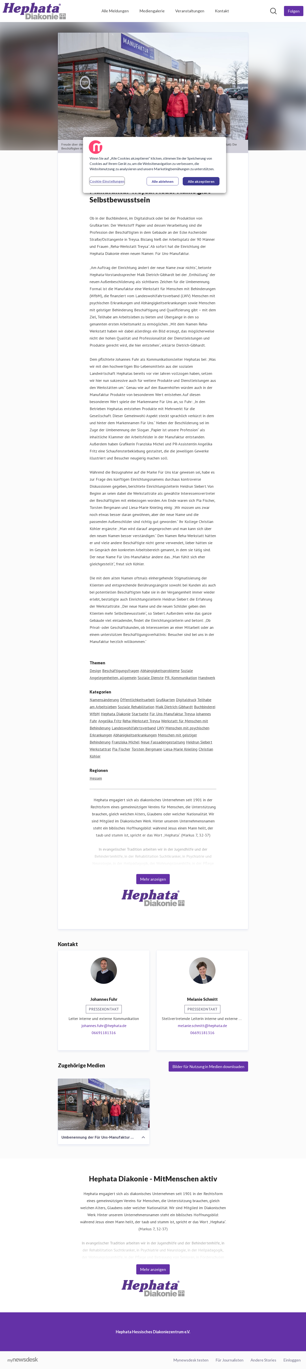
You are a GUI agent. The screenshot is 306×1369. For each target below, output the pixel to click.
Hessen (96, 778)
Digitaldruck (186, 699)
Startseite (140, 713)
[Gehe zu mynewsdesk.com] (22, 1360)
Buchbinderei (204, 706)
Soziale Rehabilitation (136, 706)
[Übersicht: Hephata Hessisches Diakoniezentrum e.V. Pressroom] (34, 11)
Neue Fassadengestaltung (163, 742)
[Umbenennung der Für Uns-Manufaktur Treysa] (103, 1104)
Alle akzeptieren (201, 181)
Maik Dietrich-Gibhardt (174, 706)
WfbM (95, 713)
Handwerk (206, 677)
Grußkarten (165, 699)
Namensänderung (104, 699)
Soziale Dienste (151, 677)
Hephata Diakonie (116, 713)
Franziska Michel (126, 742)
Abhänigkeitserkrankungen (135, 735)
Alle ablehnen (162, 181)
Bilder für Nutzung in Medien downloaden (208, 1066)
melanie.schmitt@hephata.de (202, 1025)
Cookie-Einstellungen (107, 181)
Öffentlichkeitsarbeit (137, 699)
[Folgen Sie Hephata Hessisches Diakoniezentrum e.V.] (293, 11)
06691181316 (104, 1032)
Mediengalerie (152, 10)
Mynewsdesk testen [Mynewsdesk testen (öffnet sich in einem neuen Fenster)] (190, 1360)
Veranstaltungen (189, 10)
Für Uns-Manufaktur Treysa (172, 713)
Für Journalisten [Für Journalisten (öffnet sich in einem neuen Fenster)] (229, 1360)
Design (95, 670)
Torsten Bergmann (146, 749)
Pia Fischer (121, 749)
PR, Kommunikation (181, 677)
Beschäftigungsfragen (120, 670)
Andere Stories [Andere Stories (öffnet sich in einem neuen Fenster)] (263, 1360)
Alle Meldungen (115, 10)
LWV (160, 727)
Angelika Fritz (109, 720)
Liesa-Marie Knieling (180, 749)
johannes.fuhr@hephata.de (103, 1025)
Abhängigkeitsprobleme (160, 670)
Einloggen (292, 1360)
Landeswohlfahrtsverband (134, 727)
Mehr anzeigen (153, 879)
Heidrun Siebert (199, 742)
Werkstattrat (100, 749)
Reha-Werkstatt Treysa (141, 720)
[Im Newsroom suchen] (273, 11)
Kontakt (222, 10)
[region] (154, 165)
